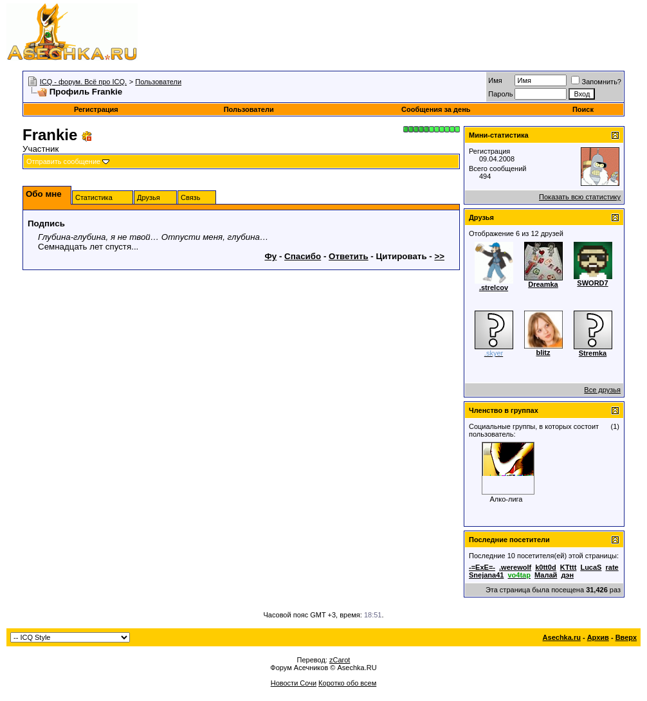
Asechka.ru (562, 637)
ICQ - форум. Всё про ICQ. (83, 82)
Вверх (626, 637)
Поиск (583, 109)
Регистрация (96, 109)
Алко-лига (506, 499)
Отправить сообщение (63, 161)
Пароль (500, 94)
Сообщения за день (435, 109)
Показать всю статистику (580, 197)
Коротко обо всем (347, 683)
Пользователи (158, 82)
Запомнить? (596, 82)
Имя (495, 80)
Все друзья (602, 390)
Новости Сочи (293, 683)
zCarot (339, 660)
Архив (598, 637)
